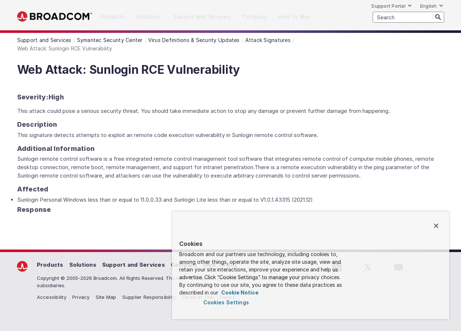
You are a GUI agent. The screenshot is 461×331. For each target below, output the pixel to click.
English (431, 6)
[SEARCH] (408, 17)
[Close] (436, 226)
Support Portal (391, 6)
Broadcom (54, 16)
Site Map (106, 297)
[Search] (438, 17)
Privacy (81, 297)
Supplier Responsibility (149, 297)
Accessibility (51, 297)
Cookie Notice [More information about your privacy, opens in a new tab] (239, 292)
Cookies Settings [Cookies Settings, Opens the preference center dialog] (226, 302)
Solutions (82, 264)
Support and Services (133, 264)
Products (50, 264)
